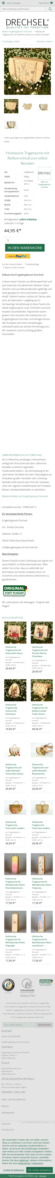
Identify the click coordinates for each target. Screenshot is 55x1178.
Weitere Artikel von (25, 496)
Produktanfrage (32, 264)
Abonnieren (44, 1024)
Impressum (37, 1163)
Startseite (6, 1124)
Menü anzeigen (14, 3)
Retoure (5, 1106)
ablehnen (24, 1160)
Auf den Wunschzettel (12, 264)
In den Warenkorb (25, 247)
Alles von (44, 184)
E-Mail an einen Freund (13, 267)
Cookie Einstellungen (13, 1170)
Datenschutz (24, 1163)
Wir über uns (7, 1130)
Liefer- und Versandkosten (13, 1099)
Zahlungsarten (8, 1112)
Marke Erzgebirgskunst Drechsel (17, 31)
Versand (42, 1176)
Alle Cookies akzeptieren (39, 1169)
